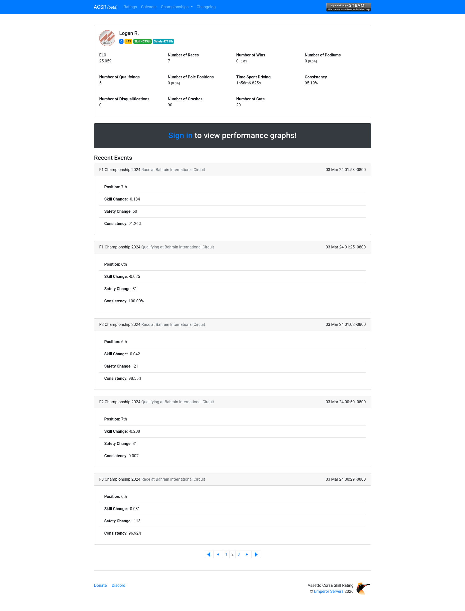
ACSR (106, 7)
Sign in (180, 135)
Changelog (206, 6)
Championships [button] (175, 6)
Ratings (130, 6)
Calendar (149, 6)
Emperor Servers (329, 591)
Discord (118, 585)
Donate (100, 585)
